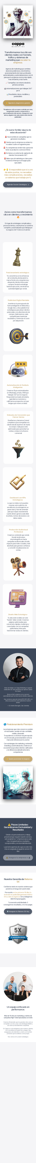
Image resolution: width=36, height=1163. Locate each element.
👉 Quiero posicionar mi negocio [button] (18, 760)
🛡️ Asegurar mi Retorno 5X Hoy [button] (18, 912)
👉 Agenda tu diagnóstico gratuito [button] (18, 103)
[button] (18, 186)
